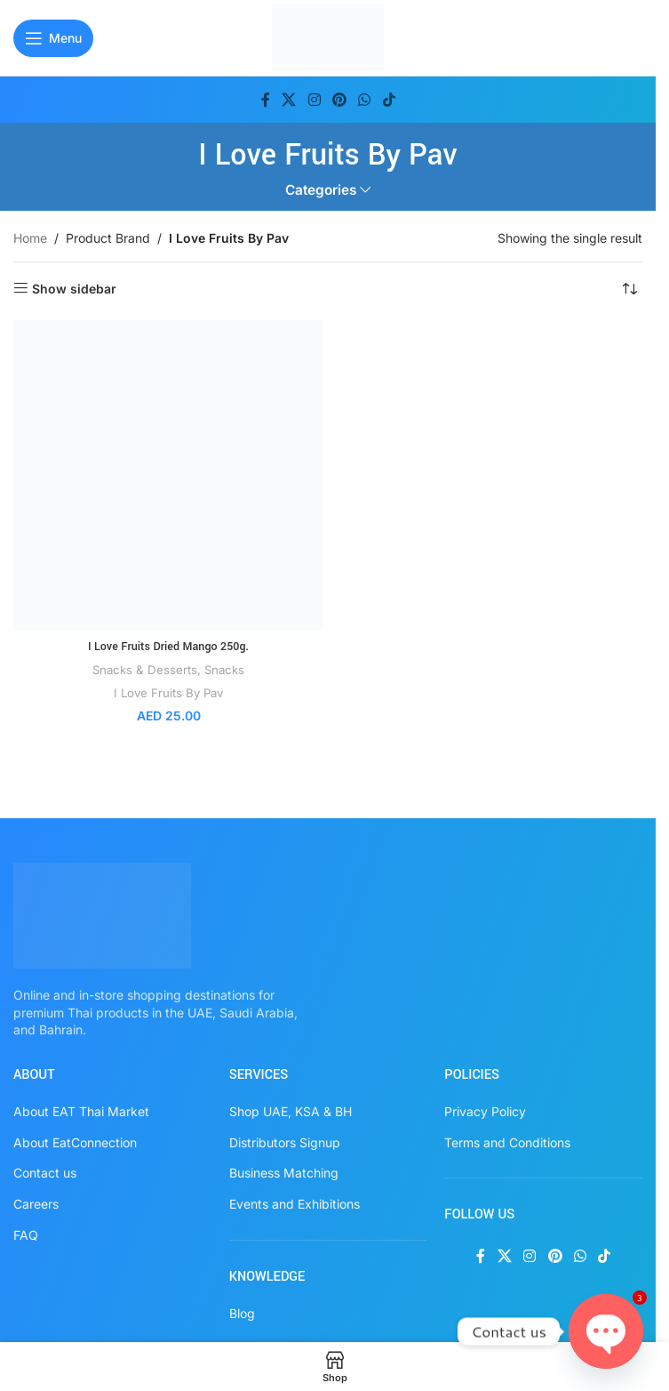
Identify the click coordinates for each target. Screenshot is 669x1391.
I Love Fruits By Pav (168, 693)
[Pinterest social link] (339, 99)
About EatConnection (75, 1142)
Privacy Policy (485, 1111)
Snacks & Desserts (144, 670)
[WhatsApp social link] (365, 99)
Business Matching (283, 1172)
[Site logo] (328, 36)
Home (30, 237)
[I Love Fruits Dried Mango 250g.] (168, 475)
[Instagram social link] (314, 99)
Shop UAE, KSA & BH (290, 1111)
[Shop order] (629, 289)
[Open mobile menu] (53, 38)
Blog (242, 1313)
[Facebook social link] (265, 99)
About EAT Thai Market (81, 1111)
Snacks (224, 670)
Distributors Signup (284, 1142)
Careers (36, 1203)
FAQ (25, 1234)
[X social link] (289, 99)
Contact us (44, 1172)
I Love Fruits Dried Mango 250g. (168, 647)
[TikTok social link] (389, 99)
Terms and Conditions (507, 1142)
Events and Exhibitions (294, 1203)
